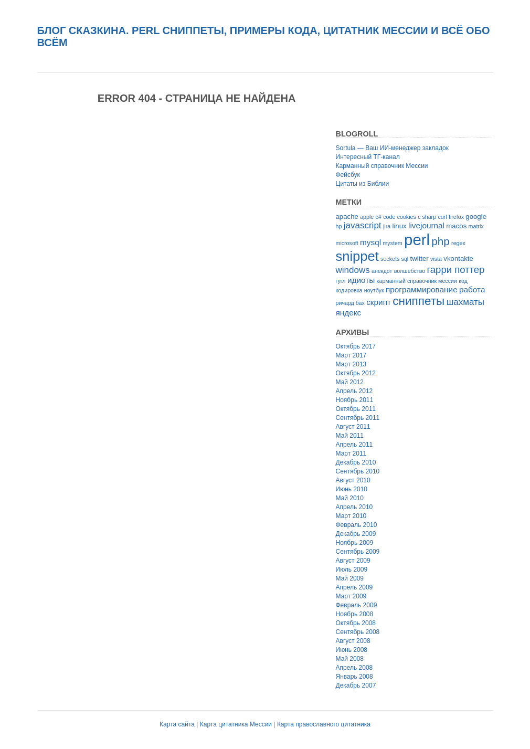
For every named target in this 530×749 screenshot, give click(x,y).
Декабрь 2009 (356, 533)
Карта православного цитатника (323, 724)
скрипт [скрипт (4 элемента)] (378, 302)
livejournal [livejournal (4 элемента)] (426, 225)
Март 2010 (351, 516)
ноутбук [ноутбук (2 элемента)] (374, 290)
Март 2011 (351, 453)
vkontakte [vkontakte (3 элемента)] (458, 258)
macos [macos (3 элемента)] (456, 226)
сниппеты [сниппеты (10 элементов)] (418, 301)
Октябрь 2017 (356, 346)
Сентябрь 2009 (358, 551)
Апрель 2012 (354, 391)
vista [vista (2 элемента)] (436, 259)
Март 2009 (351, 596)
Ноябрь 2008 (355, 614)
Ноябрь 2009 (355, 542)
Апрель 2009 (354, 587)
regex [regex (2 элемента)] (458, 243)
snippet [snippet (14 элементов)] (357, 256)
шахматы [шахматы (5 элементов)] (465, 302)
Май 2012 (350, 382)
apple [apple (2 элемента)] (367, 217)
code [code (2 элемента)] (389, 217)
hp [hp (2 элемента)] (339, 226)
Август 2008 (353, 641)
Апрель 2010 (354, 507)
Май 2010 (350, 498)
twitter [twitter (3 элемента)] (419, 258)
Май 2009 (350, 578)
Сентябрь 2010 (358, 471)
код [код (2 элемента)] (463, 281)
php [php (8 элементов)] (440, 241)
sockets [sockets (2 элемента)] (389, 259)
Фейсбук (348, 174)
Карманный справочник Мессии (382, 166)
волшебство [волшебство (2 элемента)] (409, 271)
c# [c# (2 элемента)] (378, 217)
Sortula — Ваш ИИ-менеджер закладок (392, 148)
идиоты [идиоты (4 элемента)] (361, 280)
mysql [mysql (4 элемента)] (370, 242)
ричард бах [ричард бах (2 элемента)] (350, 303)
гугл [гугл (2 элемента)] (341, 281)
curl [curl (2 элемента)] (442, 217)
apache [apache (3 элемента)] (347, 216)
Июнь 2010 (352, 489)
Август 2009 (353, 560)
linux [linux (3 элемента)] (399, 226)
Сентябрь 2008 (358, 632)
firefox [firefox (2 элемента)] (456, 217)
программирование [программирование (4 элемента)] (422, 289)
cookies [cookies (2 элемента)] (406, 217)
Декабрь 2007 (356, 685)
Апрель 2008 (354, 667)
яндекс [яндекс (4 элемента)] (349, 312)
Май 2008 (350, 658)
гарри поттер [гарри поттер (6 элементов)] (455, 269)
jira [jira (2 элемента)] (386, 226)
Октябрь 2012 (356, 373)
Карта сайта (177, 724)
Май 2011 (350, 435)
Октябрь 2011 (356, 409)
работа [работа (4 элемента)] (472, 289)
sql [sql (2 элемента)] (405, 259)
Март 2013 (351, 364)
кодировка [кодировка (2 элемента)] (349, 290)
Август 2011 (353, 426)
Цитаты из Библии (362, 183)
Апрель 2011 (354, 444)
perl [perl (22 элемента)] (417, 239)
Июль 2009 (352, 569)
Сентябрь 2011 (358, 417)
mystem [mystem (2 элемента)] (392, 243)
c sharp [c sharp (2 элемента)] (427, 217)
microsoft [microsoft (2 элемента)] (347, 243)
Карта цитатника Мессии (236, 724)
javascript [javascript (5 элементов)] (362, 225)
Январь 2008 (354, 676)
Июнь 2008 (352, 649)
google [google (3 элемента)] (475, 216)
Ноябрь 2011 (355, 400)
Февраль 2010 (356, 525)
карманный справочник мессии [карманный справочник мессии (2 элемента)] (417, 281)
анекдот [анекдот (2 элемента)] (382, 271)
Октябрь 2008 (356, 623)
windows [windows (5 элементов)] (353, 270)
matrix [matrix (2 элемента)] (476, 226)
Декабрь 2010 (356, 462)
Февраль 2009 (356, 605)
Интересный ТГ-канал (368, 157)
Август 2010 (353, 480)
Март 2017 (351, 355)
